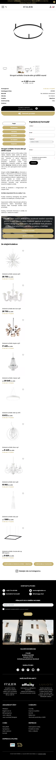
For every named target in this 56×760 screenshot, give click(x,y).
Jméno (31, 126)
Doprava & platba (34, 711)
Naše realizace (7, 731)
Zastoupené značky (34, 727)
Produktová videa (34, 729)
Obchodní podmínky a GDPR (37, 717)
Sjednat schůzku (28, 236)
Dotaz (31, 149)
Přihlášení (5, 709)
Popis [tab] (14, 123)
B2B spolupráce (7, 713)
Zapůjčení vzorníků (28, 231)
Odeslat (33, 163)
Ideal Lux (52, 98)
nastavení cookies (42, 753)
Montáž (31, 713)
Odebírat (28, 614)
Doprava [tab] (14, 144)
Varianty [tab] (14, 131)
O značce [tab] (14, 135)
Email (31, 132)
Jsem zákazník (7, 715)
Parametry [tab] (14, 127)
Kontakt (5, 733)
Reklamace (32, 715)
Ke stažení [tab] (14, 140)
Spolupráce (6, 729)
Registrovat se (7, 711)
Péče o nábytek (33, 731)
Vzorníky (31, 709)
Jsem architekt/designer (10, 717)
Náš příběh (6, 727)
